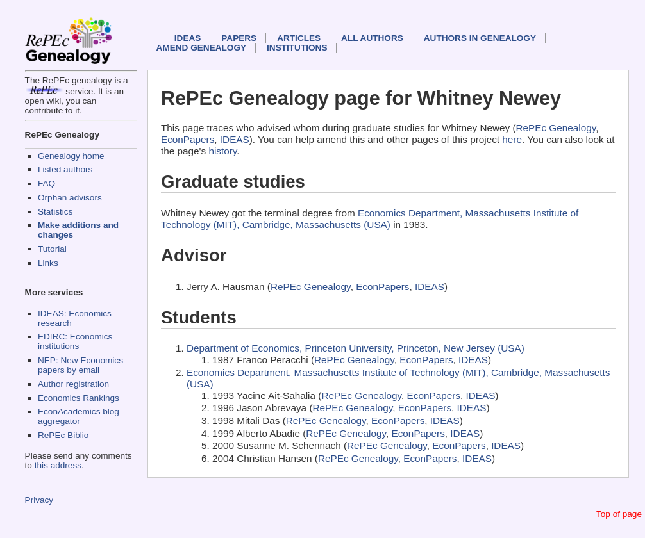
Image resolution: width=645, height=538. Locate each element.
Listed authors (65, 169)
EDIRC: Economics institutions (75, 341)
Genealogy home (71, 156)
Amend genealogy (201, 48)
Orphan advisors (70, 197)
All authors (372, 38)
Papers (238, 38)
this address (58, 465)
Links (48, 263)
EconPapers (187, 139)
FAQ (46, 183)
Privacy (39, 500)
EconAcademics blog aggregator (78, 416)
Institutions (297, 48)
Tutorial (52, 249)
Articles (299, 38)
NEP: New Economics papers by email (80, 365)
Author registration (73, 384)
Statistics (55, 211)
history (222, 150)
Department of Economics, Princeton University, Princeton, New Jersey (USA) (355, 348)
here (512, 139)
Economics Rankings (78, 398)
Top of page (619, 514)
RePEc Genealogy (556, 127)
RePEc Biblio (63, 435)
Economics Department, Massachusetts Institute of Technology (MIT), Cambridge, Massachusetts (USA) (369, 219)
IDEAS (187, 38)
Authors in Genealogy (480, 38)
